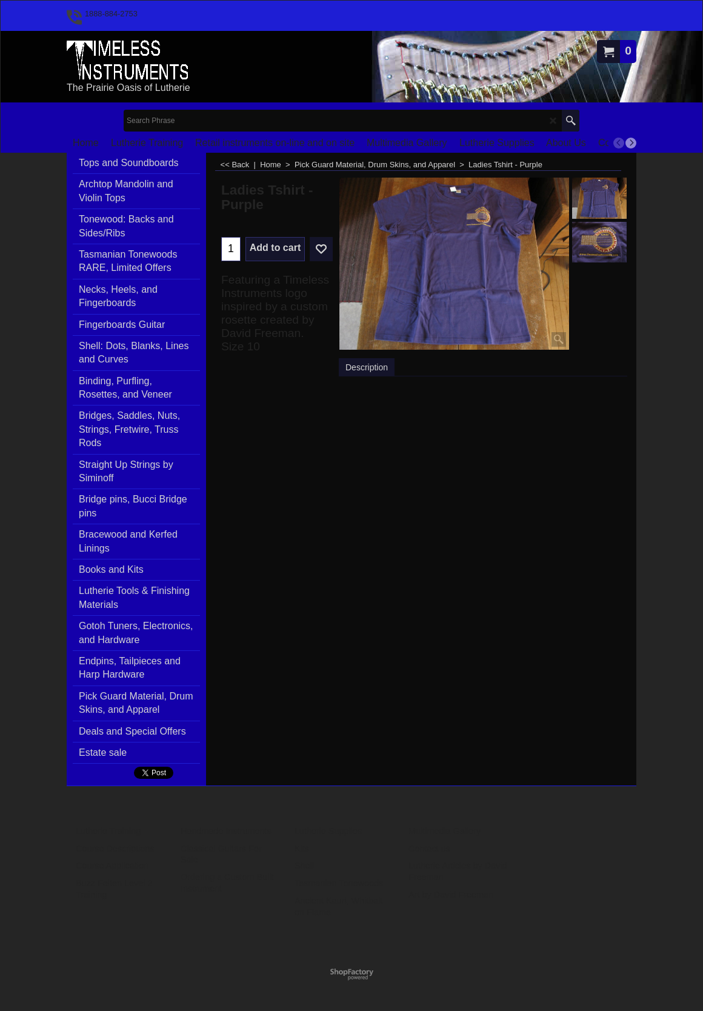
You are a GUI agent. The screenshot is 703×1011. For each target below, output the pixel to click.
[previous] (618, 143)
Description (366, 367)
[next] (630, 143)
